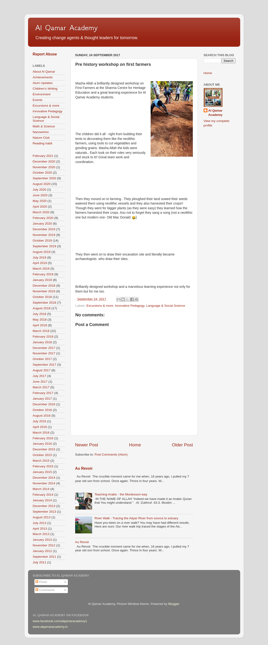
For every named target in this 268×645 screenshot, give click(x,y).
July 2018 (39, 314)
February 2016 (43, 438)
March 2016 (41, 432)
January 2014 (42, 500)
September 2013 (44, 511)
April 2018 (40, 325)
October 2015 (42, 455)
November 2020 (44, 167)
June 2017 (40, 381)
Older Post (182, 444)
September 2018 (44, 302)
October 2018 (42, 297)
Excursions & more (100, 305)
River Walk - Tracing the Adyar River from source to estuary (136, 518)
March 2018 (41, 331)
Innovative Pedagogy (129, 305)
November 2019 (44, 235)
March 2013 (41, 534)
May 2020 (40, 201)
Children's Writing (45, 88)
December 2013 (44, 506)
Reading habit (42, 143)
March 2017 (41, 387)
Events (37, 100)
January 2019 (42, 280)
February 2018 (43, 336)
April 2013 (40, 528)
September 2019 (44, 246)
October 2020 (42, 172)
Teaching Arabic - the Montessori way (121, 494)
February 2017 (43, 393)
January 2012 (42, 551)
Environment (42, 94)
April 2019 (40, 263)
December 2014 (44, 477)
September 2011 (44, 556)
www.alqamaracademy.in (50, 626)
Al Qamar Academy (66, 27)
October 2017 (42, 359)
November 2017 (44, 353)
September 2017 (44, 364)
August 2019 (42, 252)
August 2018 (42, 308)
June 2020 (40, 195)
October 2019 (42, 240)
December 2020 (44, 161)
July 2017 (39, 376)
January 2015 (42, 472)
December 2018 (44, 285)
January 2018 (42, 342)
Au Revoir (84, 468)
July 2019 (39, 257)
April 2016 (40, 427)
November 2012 (44, 545)
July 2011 (39, 562)
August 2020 (42, 184)
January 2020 (42, 223)
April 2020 (40, 206)
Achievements (43, 77)
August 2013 (42, 517)
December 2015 (44, 449)
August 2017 (42, 370)
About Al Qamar (44, 71)
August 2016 (42, 415)
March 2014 (41, 489)
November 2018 (44, 291)
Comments (44, 590)
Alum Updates (43, 83)
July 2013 (39, 523)
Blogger (173, 604)
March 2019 (41, 268)
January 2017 (42, 398)
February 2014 (43, 494)
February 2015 (43, 466)
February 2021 (43, 156)
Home (135, 444)
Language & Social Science (165, 305)
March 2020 (41, 212)
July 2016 (39, 421)
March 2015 (41, 460)
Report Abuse (45, 54)
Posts (41, 582)
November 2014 (44, 483)
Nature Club (41, 137)
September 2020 (44, 178)
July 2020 (39, 189)
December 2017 (44, 348)
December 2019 (44, 229)
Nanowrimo (41, 132)
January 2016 (42, 443)
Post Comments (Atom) (111, 454)
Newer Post (86, 444)
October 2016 (42, 410)
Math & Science (44, 126)
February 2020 (43, 218)
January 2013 (42, 539)
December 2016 (44, 404)
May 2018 (40, 319)
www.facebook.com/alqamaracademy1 (60, 621)
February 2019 (43, 274)
